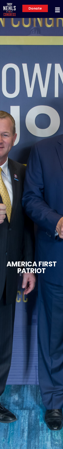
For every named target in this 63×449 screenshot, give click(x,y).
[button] (35, 8)
